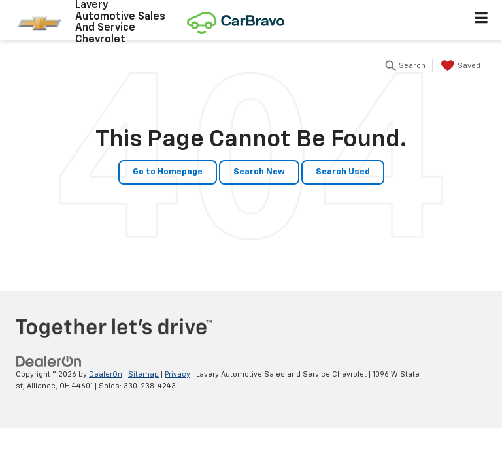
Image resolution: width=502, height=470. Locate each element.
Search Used (343, 172)
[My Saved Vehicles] (459, 66)
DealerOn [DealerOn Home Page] (105, 374)
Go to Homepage (168, 172)
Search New (259, 172)
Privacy (177, 374)
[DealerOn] (49, 361)
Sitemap (143, 374)
